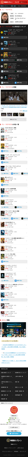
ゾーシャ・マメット (20, 105)
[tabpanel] (14, 329)
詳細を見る (14, 415)
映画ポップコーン (4, 6)
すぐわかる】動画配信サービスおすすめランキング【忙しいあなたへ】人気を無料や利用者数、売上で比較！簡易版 (13, 354)
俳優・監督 (13, 6)
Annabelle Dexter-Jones (14, 107)
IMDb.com (25, 110)
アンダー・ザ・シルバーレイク (8, 105)
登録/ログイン (23, 2)
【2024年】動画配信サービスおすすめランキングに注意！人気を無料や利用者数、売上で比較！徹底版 (13, 347)
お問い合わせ (14, 427)
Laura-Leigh (24, 107)
